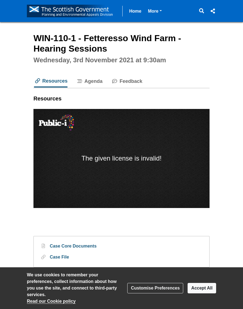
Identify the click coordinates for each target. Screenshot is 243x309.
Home (135, 11)
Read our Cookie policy (51, 301)
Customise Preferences (155, 288)
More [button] (155, 10)
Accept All (202, 288)
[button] (201, 11)
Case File (59, 256)
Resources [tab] (50, 81)
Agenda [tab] (89, 81)
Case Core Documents (73, 245)
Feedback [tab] (126, 81)
